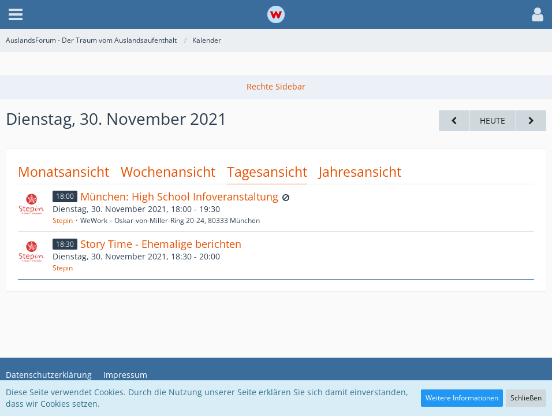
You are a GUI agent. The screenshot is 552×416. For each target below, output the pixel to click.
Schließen (526, 398)
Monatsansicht (63, 171)
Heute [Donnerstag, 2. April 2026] (492, 120)
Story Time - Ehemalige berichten (160, 244)
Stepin (63, 220)
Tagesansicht (267, 171)
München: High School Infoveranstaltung (179, 196)
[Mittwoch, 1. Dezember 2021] (531, 121)
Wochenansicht (168, 171)
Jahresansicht (360, 171)
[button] (15, 14)
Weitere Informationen (462, 398)
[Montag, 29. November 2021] (454, 121)
